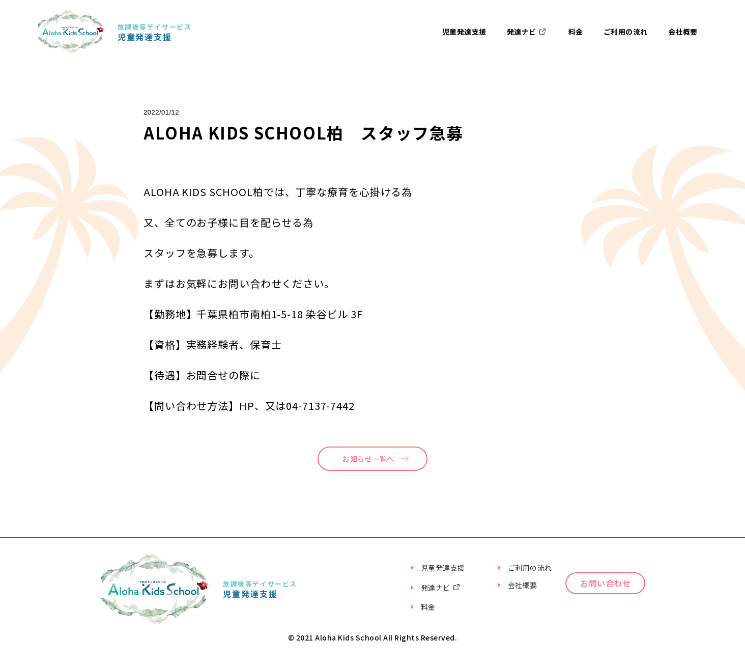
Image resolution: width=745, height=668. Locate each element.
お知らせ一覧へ (368, 459)
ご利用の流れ (626, 31)
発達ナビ (527, 32)
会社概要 (683, 31)
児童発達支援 (464, 31)
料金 (575, 31)
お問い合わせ (619, 600)
